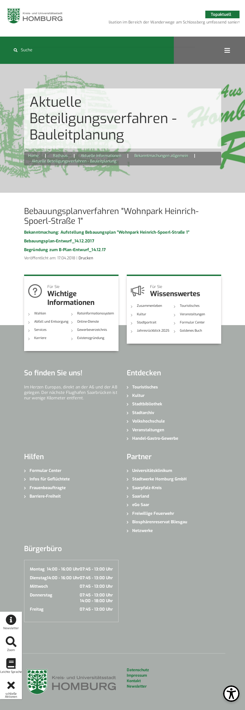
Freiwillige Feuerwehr (153, 513)
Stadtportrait (146, 322)
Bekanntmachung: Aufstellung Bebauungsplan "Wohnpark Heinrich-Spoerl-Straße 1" (106, 232)
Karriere (40, 338)
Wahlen (40, 313)
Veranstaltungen (192, 314)
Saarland (140, 496)
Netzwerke (142, 530)
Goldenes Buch (191, 330)
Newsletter (137, 686)
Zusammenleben (149, 306)
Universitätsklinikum (152, 470)
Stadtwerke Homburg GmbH (159, 479)
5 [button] (178, 23)
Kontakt (134, 681)
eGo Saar (140, 504)
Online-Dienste (88, 321)
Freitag (37, 609)
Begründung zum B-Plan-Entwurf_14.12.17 (65, 249)
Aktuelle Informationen (101, 155)
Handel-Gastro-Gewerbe (155, 438)
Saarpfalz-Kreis (147, 488)
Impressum (137, 675)
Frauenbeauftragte (48, 488)
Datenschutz (138, 670)
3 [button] (162, 23)
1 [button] (145, 23)
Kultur (141, 314)
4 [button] (170, 23)
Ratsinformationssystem (95, 313)
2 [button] (153, 23)
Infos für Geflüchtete (50, 479)
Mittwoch (39, 586)
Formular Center (192, 322)
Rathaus (60, 155)
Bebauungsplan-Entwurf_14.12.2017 (59, 241)
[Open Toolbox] (231, 693)
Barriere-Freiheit (45, 496)
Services (40, 330)
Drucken (86, 258)
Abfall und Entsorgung (51, 321)
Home (33, 155)
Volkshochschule (148, 421)
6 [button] (186, 23)
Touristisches (190, 306)
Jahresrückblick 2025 (153, 330)
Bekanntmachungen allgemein (161, 155)
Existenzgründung (90, 338)
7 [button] (194, 23)
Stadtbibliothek (147, 404)
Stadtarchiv (143, 412)
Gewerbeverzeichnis (92, 330)
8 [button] (203, 23)
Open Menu (227, 50)
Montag (37, 569)
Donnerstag (41, 595)
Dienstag (38, 578)
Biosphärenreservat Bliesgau (159, 522)
